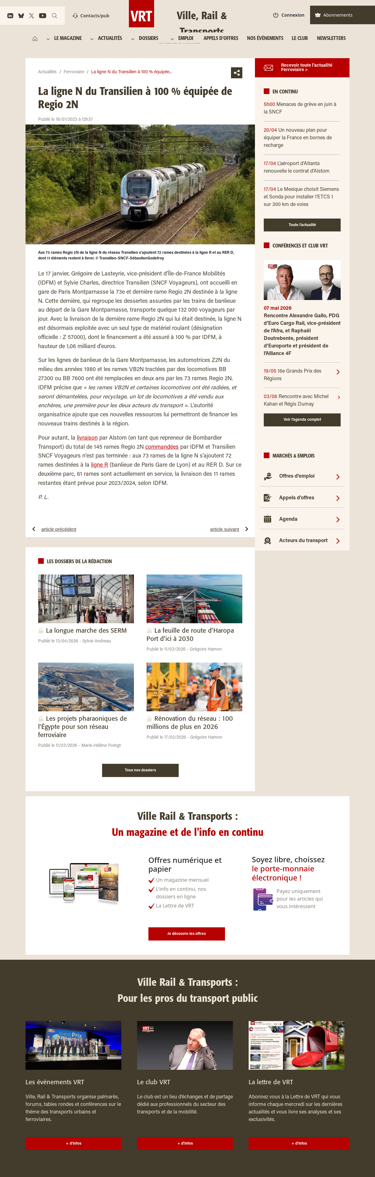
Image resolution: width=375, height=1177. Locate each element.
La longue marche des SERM (86, 631)
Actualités (47, 72)
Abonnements (334, 15)
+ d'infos (73, 1144)
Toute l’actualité (302, 225)
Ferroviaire (74, 72)
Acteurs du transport (303, 540)
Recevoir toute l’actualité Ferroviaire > (306, 68)
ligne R (99, 465)
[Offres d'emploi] (338, 476)
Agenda (288, 519)
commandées (162, 447)
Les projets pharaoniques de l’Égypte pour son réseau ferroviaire (82, 727)
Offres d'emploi (296, 476)
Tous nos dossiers (140, 770)
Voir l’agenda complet (302, 420)
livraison (87, 438)
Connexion (288, 15)
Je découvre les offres (186, 934)
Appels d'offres (296, 498)
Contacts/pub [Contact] (91, 16)
